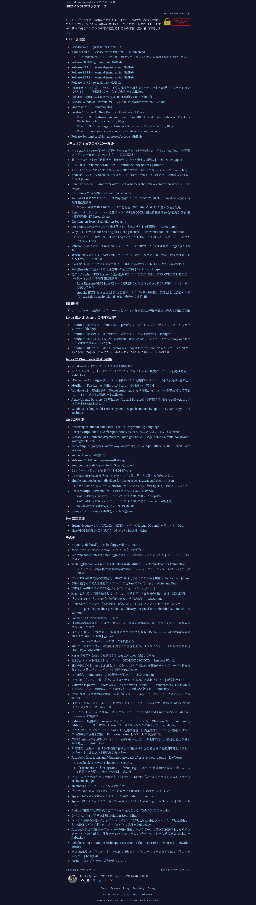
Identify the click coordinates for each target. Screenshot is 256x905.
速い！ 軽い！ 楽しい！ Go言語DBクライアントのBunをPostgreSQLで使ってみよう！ (132, 486)
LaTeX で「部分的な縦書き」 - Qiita (94, 618)
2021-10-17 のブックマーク (175, 869)
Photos (117, 894)
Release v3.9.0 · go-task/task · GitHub (96, 82)
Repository (139, 888)
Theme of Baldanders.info (144, 900)
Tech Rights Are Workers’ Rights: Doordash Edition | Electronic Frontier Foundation (128, 564)
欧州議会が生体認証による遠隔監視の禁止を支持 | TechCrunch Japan (116, 269)
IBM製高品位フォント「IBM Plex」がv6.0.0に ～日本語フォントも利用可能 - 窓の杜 (125, 604)
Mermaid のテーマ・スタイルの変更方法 (98, 786)
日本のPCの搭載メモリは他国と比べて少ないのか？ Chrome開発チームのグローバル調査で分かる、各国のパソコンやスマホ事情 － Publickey (130, 667)
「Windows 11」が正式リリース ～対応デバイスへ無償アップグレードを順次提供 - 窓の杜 (129, 380)
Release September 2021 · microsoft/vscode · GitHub (106, 136)
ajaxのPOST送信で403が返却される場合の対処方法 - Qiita (109, 530)
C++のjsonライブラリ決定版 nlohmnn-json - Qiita (104, 815)
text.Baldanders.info (79, 2)
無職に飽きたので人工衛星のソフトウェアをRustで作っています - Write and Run (124, 583)
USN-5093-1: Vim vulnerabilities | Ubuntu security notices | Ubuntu (117, 165)
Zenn (135, 894)
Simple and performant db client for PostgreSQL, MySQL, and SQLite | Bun (122, 481)
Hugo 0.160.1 (117, 900)
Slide (126, 894)
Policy (126, 888)
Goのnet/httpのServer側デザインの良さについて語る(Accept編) (119, 496)
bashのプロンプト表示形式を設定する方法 (98, 861)
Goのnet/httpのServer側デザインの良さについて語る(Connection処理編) (124, 501)
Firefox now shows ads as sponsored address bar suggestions (118, 131)
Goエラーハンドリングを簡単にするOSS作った (101, 470)
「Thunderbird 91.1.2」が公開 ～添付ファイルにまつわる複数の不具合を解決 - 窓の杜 (133, 57)
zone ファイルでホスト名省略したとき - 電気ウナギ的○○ (108, 550)
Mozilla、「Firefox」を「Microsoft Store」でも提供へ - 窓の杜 (112, 385)
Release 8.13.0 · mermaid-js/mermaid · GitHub (102, 67)
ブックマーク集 (105, 2)
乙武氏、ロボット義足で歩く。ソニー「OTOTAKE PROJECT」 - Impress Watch (123, 660)
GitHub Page (183, 13)
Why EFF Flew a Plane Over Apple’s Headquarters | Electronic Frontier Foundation (128, 232)
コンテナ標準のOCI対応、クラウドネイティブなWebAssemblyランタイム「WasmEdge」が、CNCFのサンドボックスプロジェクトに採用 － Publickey (130, 822)
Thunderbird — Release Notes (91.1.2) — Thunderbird (108, 52)
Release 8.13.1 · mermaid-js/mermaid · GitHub (102, 72)
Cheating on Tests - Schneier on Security (98, 221)
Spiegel (93, 876)
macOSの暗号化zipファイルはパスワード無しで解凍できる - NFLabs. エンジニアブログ (128, 264)
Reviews (115, 888)
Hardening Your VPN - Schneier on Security (101, 193)
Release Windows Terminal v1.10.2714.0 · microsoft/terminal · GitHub (118, 102)
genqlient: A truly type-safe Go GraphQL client (103, 465)
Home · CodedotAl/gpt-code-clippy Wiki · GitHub (104, 545)
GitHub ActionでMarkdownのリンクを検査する (102, 641)
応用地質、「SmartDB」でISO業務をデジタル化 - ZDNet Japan (112, 675)
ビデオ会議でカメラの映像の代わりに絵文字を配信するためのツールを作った (121, 791)
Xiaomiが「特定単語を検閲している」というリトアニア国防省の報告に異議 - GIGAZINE (128, 593)
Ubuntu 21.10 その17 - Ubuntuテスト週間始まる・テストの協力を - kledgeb (121, 334)
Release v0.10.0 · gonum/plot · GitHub (96, 62)
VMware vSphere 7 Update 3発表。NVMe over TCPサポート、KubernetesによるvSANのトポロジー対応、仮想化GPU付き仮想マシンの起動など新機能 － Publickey (130, 687)
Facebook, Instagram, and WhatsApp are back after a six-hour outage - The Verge (127, 757)
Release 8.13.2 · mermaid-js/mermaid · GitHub (102, 77)
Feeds (104, 888)
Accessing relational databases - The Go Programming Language (115, 427)
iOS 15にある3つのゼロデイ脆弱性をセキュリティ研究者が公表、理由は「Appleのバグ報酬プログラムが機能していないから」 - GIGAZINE (130, 153)
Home (106, 894)
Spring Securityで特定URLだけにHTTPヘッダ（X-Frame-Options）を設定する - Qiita (127, 525)
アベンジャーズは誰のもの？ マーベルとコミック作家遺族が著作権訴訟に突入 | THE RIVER (130, 311)
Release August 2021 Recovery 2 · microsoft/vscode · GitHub (111, 97)
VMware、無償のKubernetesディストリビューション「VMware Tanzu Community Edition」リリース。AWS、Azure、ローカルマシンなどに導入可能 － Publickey (130, 723)
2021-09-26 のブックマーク (82, 869)
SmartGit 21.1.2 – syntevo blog (91, 107)
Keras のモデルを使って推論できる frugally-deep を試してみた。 (114, 655)
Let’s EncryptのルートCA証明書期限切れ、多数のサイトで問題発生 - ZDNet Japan (124, 227)
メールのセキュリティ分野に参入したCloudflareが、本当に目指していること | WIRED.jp (129, 170)
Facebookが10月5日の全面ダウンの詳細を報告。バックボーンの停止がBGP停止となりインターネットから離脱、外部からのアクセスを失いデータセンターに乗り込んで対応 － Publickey (130, 834)
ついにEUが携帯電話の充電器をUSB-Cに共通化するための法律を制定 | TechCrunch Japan (130, 578)
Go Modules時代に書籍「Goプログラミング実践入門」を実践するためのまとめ (122, 476)
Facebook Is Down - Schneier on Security (104, 763)
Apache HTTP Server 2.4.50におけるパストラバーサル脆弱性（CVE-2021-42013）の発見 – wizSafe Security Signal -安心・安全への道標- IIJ (133, 294)
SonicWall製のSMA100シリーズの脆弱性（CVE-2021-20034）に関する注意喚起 (129, 207)
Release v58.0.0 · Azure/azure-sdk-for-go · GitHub (104, 460)
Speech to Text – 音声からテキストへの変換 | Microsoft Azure (112, 796)
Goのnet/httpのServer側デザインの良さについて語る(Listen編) (112, 491)
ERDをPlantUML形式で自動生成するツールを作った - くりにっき (113, 588)
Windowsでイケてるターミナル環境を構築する (102, 366)
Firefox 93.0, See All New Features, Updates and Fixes (107, 112)
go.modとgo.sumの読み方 (88, 455)
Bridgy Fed (147, 894)
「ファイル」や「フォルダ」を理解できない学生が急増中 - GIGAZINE (116, 599)
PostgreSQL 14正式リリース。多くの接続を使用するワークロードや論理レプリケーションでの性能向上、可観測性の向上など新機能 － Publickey (130, 90)
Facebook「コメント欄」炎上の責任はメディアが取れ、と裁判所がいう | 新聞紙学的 (126, 680)
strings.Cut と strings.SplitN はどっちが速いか (102, 511)
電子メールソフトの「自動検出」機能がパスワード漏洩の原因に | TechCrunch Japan (126, 160)
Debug (151, 888)
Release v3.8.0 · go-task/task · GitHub (96, 47)
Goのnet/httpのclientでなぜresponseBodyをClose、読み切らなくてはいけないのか (125, 432)
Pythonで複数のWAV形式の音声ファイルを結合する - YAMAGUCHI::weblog (120, 810)
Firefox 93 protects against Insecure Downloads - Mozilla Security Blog (125, 126)
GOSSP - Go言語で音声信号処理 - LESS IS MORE (102, 506)
